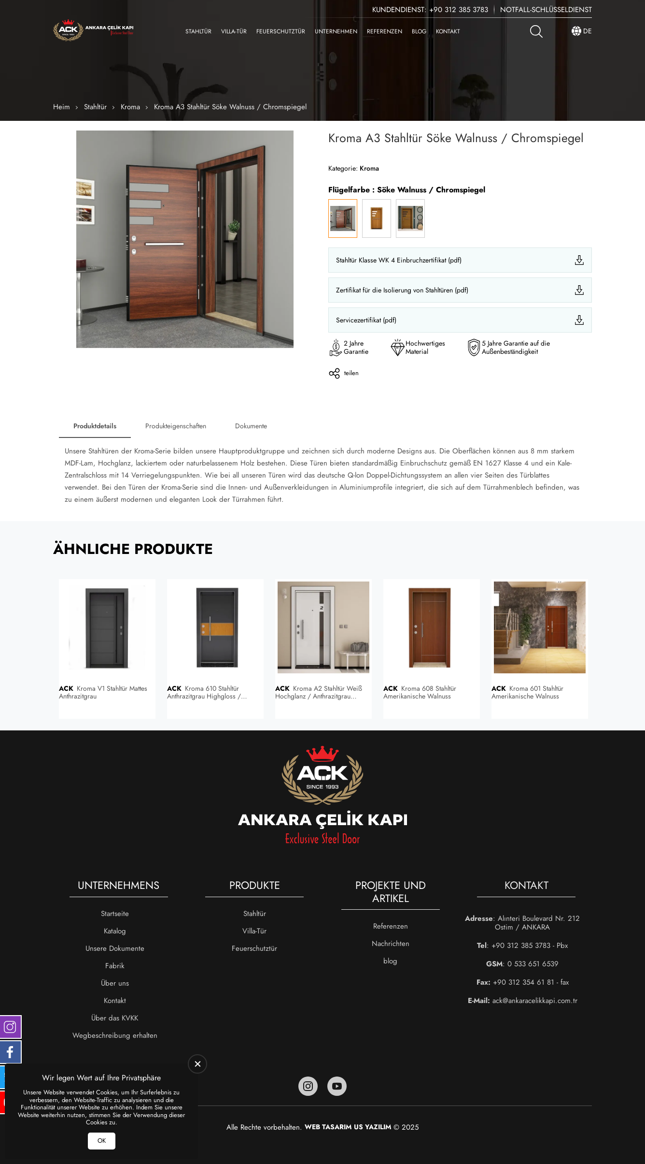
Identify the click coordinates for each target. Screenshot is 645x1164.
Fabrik (115, 965)
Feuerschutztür (280, 31)
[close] (197, 1064)
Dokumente (251, 426)
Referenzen (384, 31)
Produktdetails (94, 426)
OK (102, 1140)
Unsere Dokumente (114, 948)
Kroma (130, 107)
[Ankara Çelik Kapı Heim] (93, 31)
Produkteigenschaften (175, 426)
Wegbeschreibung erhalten (114, 1035)
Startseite (115, 913)
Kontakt (448, 31)
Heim (61, 107)
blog (419, 31)
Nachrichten (390, 943)
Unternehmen (336, 31)
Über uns (115, 983)
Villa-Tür (234, 31)
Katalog (115, 931)
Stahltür (198, 31)
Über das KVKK (114, 1018)
